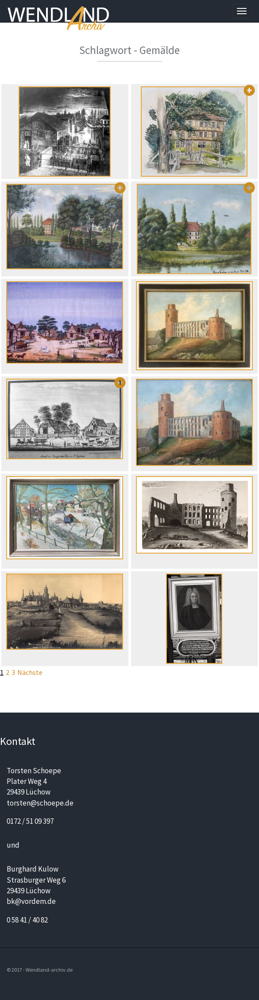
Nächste (30, 672)
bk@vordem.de (31, 901)
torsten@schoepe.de (40, 803)
